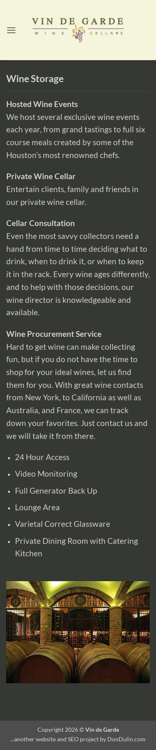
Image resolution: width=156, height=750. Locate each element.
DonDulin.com (126, 739)
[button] (11, 30)
